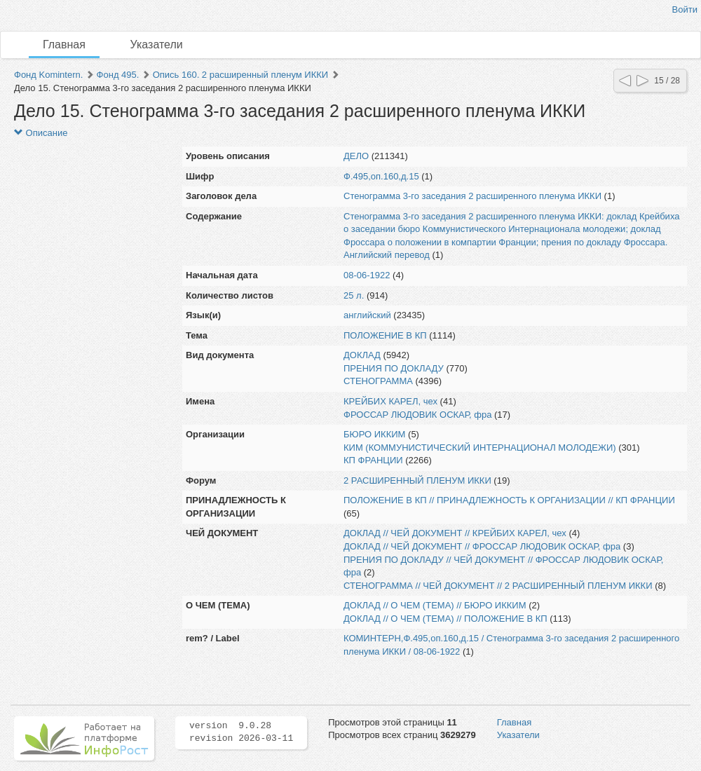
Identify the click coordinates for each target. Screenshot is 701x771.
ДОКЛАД (362, 355)
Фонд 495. (118, 74)
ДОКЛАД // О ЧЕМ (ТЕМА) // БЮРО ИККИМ (434, 605)
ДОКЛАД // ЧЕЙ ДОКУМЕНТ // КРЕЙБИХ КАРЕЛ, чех (454, 533)
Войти (684, 9)
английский (367, 315)
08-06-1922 (366, 275)
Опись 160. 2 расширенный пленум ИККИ (241, 74)
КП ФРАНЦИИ (373, 460)
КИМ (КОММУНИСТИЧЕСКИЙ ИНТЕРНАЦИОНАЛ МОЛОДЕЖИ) (479, 447)
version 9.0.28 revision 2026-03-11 (241, 732)
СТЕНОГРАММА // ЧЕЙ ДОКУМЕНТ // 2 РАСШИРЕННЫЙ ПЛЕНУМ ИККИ (498, 585)
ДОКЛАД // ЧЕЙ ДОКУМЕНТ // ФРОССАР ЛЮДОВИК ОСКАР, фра (481, 546)
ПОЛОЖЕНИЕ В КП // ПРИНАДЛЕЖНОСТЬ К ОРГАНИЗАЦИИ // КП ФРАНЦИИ (509, 500)
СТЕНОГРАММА (378, 381)
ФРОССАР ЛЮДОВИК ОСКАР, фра (417, 414)
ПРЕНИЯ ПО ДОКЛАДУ (393, 368)
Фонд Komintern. (48, 74)
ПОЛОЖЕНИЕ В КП (385, 335)
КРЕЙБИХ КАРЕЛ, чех (390, 401)
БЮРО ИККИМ (374, 434)
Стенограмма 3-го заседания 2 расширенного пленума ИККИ (472, 196)
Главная (64, 44)
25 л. (353, 295)
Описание (40, 133)
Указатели (156, 44)
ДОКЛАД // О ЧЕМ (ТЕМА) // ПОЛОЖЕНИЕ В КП (445, 618)
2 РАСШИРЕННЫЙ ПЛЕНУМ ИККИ (417, 480)
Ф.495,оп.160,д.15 (381, 176)
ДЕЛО (356, 156)
